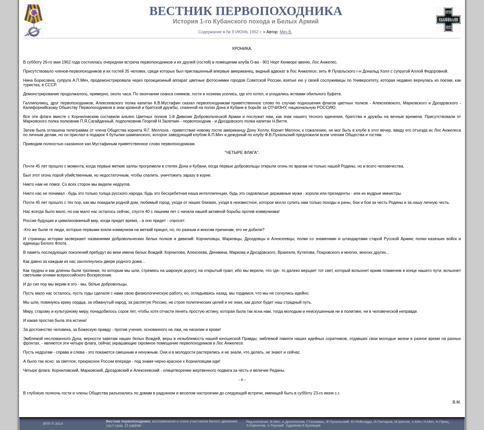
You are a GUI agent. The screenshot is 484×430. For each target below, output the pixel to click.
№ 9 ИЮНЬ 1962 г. (244, 31)
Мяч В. (286, 31)
